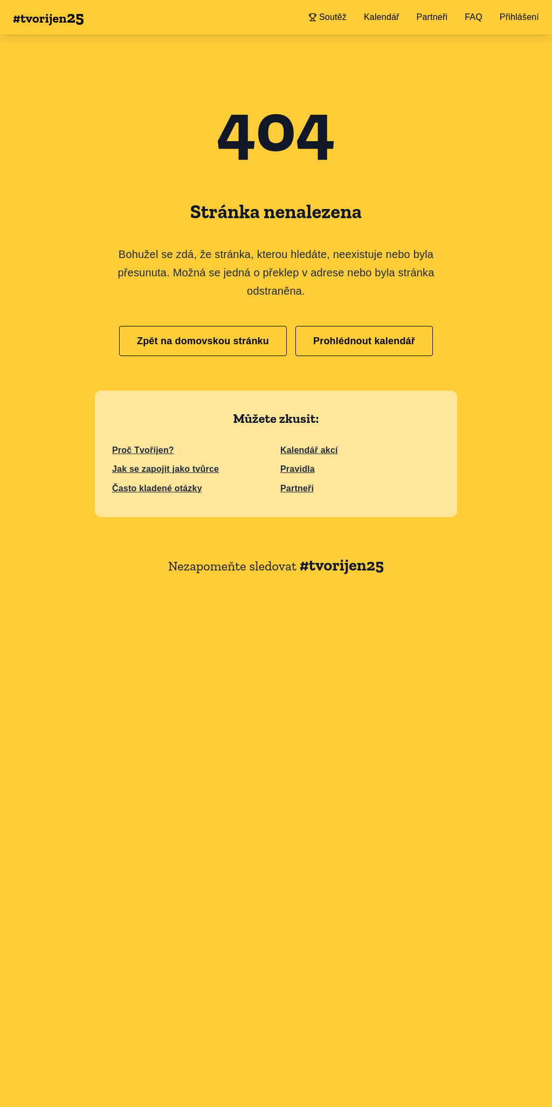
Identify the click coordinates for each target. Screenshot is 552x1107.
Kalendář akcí (309, 450)
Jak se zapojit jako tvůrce (165, 469)
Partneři (297, 488)
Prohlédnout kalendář (364, 341)
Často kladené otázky (157, 488)
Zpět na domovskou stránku (203, 341)
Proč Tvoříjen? (143, 450)
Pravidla (297, 469)
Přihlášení (519, 17)
